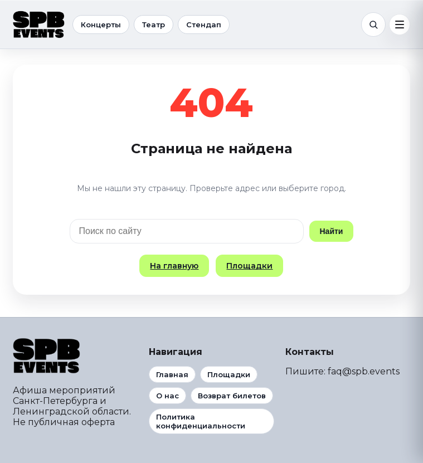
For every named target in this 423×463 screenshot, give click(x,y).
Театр (153, 24)
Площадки (249, 266)
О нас (167, 395)
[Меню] (399, 24)
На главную (174, 266)
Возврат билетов (232, 395)
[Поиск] (373, 24)
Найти (331, 231)
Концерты (101, 24)
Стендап (203, 24)
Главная (172, 374)
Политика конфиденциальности (200, 421)
